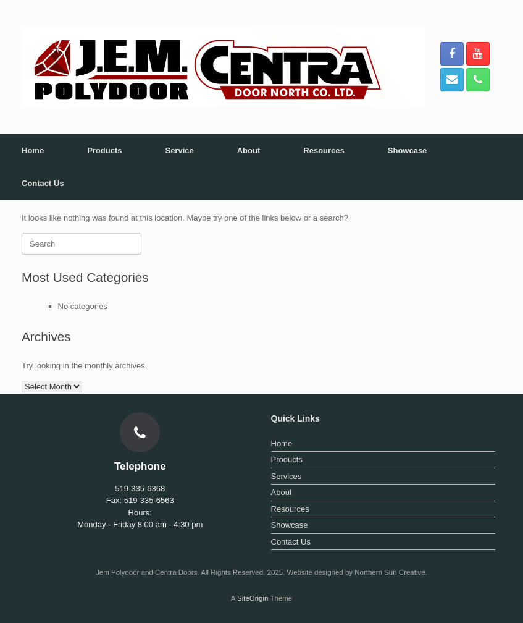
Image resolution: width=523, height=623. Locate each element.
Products (104, 150)
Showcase (407, 150)
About (249, 150)
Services (286, 476)
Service (179, 150)
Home (33, 150)
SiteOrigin (253, 598)
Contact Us (43, 183)
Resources (323, 150)
